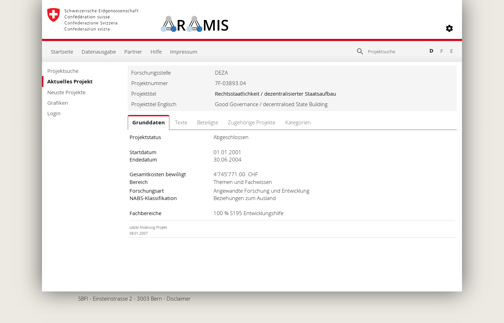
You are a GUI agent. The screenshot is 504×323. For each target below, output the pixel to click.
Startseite (62, 51)
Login (54, 113)
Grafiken (57, 102)
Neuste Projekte (66, 92)
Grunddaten (148, 122)
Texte (181, 122)
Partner (133, 51)
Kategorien (298, 122)
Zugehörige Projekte (251, 122)
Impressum (183, 51)
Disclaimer (179, 298)
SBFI (83, 298)
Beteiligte (207, 122)
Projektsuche (62, 70)
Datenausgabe (99, 51)
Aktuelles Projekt (70, 81)
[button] (449, 28)
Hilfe (156, 51)
